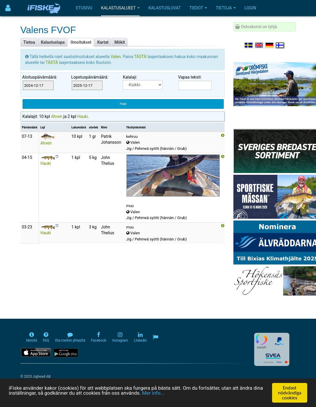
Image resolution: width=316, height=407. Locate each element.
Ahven (56, 116)
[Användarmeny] (8, 8)
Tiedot (198, 8)
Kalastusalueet (120, 8)
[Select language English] (259, 45)
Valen (115, 56)
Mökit (120, 42)
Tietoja (226, 8)
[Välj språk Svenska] (249, 45)
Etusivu (84, 8)
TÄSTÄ (141, 56)
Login (250, 8)
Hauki (82, 116)
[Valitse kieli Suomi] (280, 45)
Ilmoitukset (81, 42)
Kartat (103, 42)
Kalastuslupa (52, 42)
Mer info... (153, 393)
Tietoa (29, 42)
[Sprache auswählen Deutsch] (269, 45)
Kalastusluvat (164, 8)
